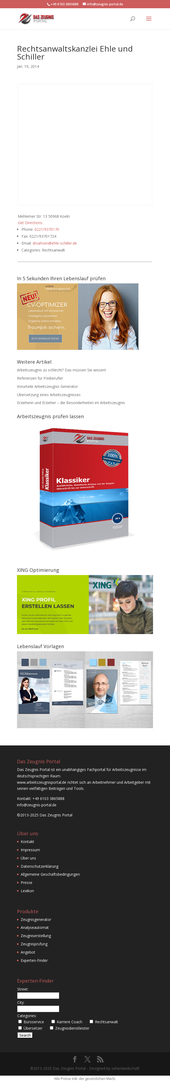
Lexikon (27, 890)
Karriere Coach (69, 1021)
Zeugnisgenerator (36, 919)
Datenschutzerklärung (39, 866)
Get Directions (30, 222)
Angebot (28, 952)
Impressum (30, 849)
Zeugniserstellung (36, 935)
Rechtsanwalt (106, 1021)
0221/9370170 (46, 229)
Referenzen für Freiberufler (40, 378)
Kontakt (27, 841)
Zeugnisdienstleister (72, 1028)
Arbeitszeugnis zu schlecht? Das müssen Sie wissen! (61, 369)
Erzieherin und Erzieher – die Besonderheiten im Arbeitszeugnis (71, 402)
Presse (26, 882)
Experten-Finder (34, 960)
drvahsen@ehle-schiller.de (55, 243)
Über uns (28, 858)
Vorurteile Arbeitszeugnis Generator (47, 386)
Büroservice (33, 1021)
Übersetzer (33, 1028)
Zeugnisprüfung (34, 943)
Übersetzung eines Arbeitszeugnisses (49, 394)
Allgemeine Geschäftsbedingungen (50, 874)
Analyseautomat (35, 927)
